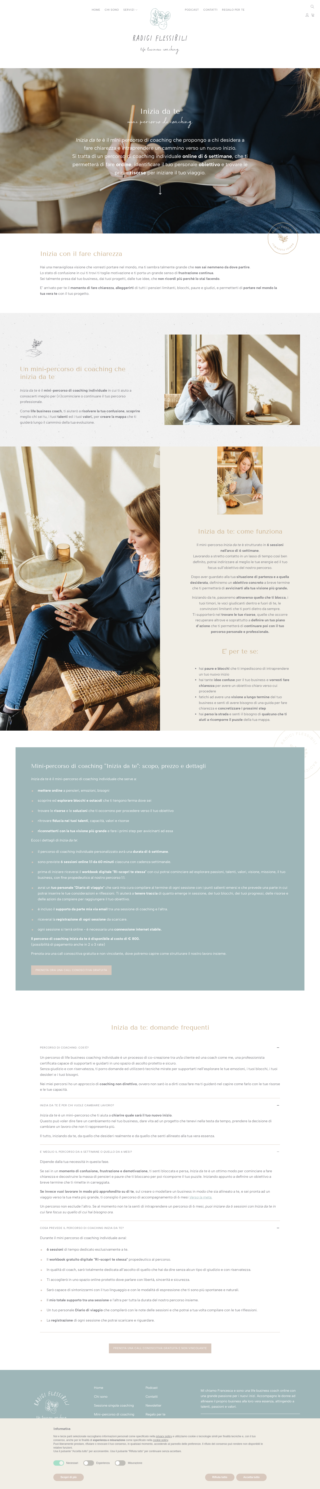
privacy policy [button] (164, 1436)
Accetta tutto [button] (251, 1477)
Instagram (7, 6)
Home (96, 9)
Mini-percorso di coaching (114, 1414)
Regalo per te (233, 9)
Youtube (13, 6)
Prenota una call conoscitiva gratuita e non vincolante (160, 1348)
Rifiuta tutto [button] (219, 1477)
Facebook (18, 6)
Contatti (210, 9)
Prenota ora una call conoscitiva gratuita (71, 970)
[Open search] (312, 7)
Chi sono (112, 9)
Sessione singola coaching (114, 1405)
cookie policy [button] (160, 1440)
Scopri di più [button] (68, 1477)
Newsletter (153, 1405)
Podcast (192, 9)
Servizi (130, 9)
